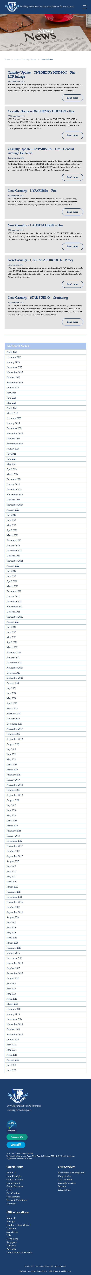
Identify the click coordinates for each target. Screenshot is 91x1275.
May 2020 (11, 698)
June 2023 (11, 520)
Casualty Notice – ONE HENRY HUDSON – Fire (41, 111)
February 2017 (14, 892)
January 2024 (13, 484)
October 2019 (13, 734)
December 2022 (14, 551)
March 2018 (12, 826)
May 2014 (11, 1050)
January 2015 (13, 1014)
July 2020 (11, 688)
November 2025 (15, 372)
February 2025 (14, 418)
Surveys (62, 1186)
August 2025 (13, 388)
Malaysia (11, 1246)
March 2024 (12, 474)
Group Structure (14, 1186)
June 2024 (11, 459)
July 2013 (11, 1065)
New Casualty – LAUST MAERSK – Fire (35, 225)
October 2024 (13, 439)
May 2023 (11, 525)
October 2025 (13, 378)
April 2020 (12, 704)
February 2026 (14, 357)
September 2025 (15, 383)
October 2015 (13, 968)
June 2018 (11, 810)
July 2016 (11, 923)
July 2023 (11, 515)
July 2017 (11, 866)
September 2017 (15, 856)
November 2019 (15, 729)
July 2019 (11, 749)
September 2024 (15, 444)
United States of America (19, 1253)
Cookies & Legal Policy (37, 1271)
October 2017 (13, 851)
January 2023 (13, 546)
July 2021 (11, 627)
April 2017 (12, 882)
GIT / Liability (65, 1180)
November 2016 (15, 902)
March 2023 (12, 535)
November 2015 (15, 963)
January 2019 (13, 780)
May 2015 (11, 994)
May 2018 (11, 816)
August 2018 (13, 800)
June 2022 (11, 576)
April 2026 (12, 352)
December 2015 (14, 958)
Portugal (10, 1222)
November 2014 (15, 1024)
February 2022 (14, 591)
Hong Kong (12, 1239)
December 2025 (14, 367)
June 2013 (11, 1070)
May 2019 (11, 760)
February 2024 (14, 479)
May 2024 (11, 464)
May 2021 (11, 637)
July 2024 (11, 454)
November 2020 (15, 668)
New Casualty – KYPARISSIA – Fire (32, 191)
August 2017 (13, 861)
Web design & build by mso (60, 1271)
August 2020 (13, 683)
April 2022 (12, 581)
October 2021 (13, 612)
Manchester (12, 1232)
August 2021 (13, 622)
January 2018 (13, 836)
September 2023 (15, 505)
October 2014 (13, 1029)
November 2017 (15, 846)
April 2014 (12, 1055)
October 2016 (13, 907)
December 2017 (14, 841)
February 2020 (14, 714)
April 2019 (12, 765)
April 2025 (12, 408)
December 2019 (14, 724)
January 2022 (13, 597)
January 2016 (13, 953)
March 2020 (12, 709)
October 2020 (13, 673)
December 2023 (14, 490)
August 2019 (13, 744)
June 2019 (11, 754)
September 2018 (15, 795)
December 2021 (14, 602)
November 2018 (15, 785)
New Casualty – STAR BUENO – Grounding (38, 298)
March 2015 (12, 1004)
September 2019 (15, 739)
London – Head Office (17, 1225)
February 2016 (14, 948)
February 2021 (14, 653)
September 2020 (15, 678)
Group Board (13, 1183)
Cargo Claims (65, 1176)
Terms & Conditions (16, 1200)
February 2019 (14, 775)
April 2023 (12, 530)
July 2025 (11, 393)
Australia (11, 1249)
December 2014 (14, 1019)
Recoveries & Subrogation (71, 1173)
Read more (72, 98)
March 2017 (12, 887)
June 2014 (11, 1045)
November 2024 (15, 434)
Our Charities (13, 1193)
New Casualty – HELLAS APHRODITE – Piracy (40, 260)
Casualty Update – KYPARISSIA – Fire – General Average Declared (41, 151)
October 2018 (13, 790)
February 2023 (14, 541)
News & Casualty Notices (25, 60)
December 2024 (14, 428)
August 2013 (13, 1060)
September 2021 (15, 617)
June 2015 (11, 989)
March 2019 (12, 770)
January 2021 (13, 658)
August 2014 (13, 1040)
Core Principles (14, 1176)
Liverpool (11, 1229)
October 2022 (13, 556)
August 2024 (13, 449)
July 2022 (11, 571)
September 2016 (15, 912)
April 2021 (12, 642)
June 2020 (11, 693)
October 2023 (13, 500)
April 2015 (12, 999)
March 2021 (12, 647)
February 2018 (14, 831)
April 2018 (12, 821)
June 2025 (11, 398)
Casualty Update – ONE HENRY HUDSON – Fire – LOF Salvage (43, 75)
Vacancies (11, 1204)
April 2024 (12, 469)
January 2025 (13, 423)
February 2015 (14, 1009)
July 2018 (11, 805)
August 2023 (13, 510)
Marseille (11, 1218)
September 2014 (15, 1035)
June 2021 (11, 632)
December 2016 (14, 897)
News (9, 1190)
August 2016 (13, 917)
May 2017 (11, 877)
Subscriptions (13, 1197)
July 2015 (11, 984)
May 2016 (11, 933)
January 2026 (13, 362)
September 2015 (15, 973)
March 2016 (12, 943)
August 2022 (13, 566)
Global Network (14, 1180)
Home (7, 60)
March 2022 (12, 586)
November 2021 (15, 607)
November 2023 (15, 495)
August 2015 (13, 979)
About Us (11, 1173)
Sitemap (23, 1271)
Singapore (11, 1242)
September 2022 (15, 561)
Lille (8, 1235)
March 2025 (12, 413)
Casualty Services (67, 1183)
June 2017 (11, 872)
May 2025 (11, 403)
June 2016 (11, 928)
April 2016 (12, 938)
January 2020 (13, 719)
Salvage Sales (65, 1190)
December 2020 (14, 663)
